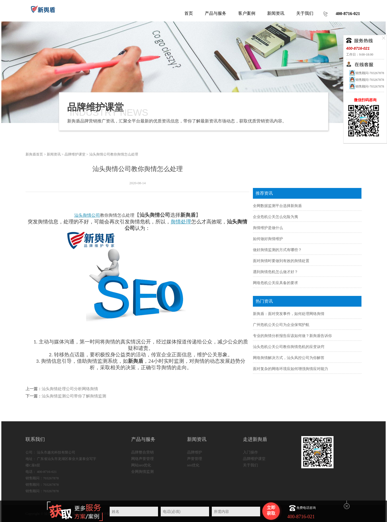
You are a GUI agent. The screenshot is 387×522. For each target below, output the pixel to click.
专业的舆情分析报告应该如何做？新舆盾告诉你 (292, 336)
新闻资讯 (54, 154)
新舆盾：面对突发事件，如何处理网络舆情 (288, 314)
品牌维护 (194, 452)
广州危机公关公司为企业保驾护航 (281, 325)
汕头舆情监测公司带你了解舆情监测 (74, 396)
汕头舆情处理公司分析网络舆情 (70, 389)
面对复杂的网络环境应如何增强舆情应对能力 (290, 369)
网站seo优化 (141, 465)
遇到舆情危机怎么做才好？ (275, 272)
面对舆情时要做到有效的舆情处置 (281, 261)
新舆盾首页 (34, 154)
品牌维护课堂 (74, 154)
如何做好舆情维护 (268, 239)
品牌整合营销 (142, 452)
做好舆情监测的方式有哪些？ (277, 250)
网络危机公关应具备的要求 (275, 283)
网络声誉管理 (142, 459)
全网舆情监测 (142, 472)
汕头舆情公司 (87, 215)
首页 (188, 13)
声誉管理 (194, 459)
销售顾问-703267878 (366, 73)
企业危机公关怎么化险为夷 (275, 217)
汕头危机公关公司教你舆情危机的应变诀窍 (288, 347)
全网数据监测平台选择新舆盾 (277, 206)
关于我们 (250, 465)
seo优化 (193, 465)
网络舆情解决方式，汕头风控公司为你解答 (288, 358)
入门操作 (250, 452)
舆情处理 (181, 221)
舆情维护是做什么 (268, 228)
